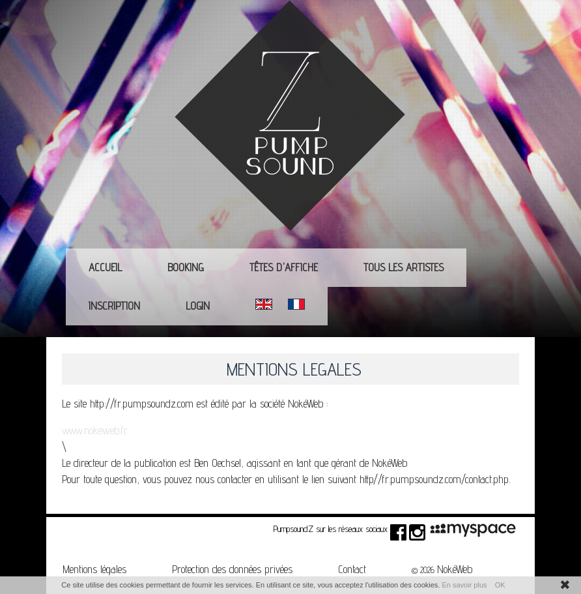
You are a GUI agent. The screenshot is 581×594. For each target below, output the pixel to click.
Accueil (105, 267)
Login (198, 305)
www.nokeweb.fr (95, 430)
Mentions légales (94, 569)
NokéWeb (454, 569)
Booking (185, 267)
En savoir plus (464, 585)
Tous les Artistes (403, 267)
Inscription (114, 305)
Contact (352, 569)
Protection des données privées (232, 569)
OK (500, 585)
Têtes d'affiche (283, 267)
